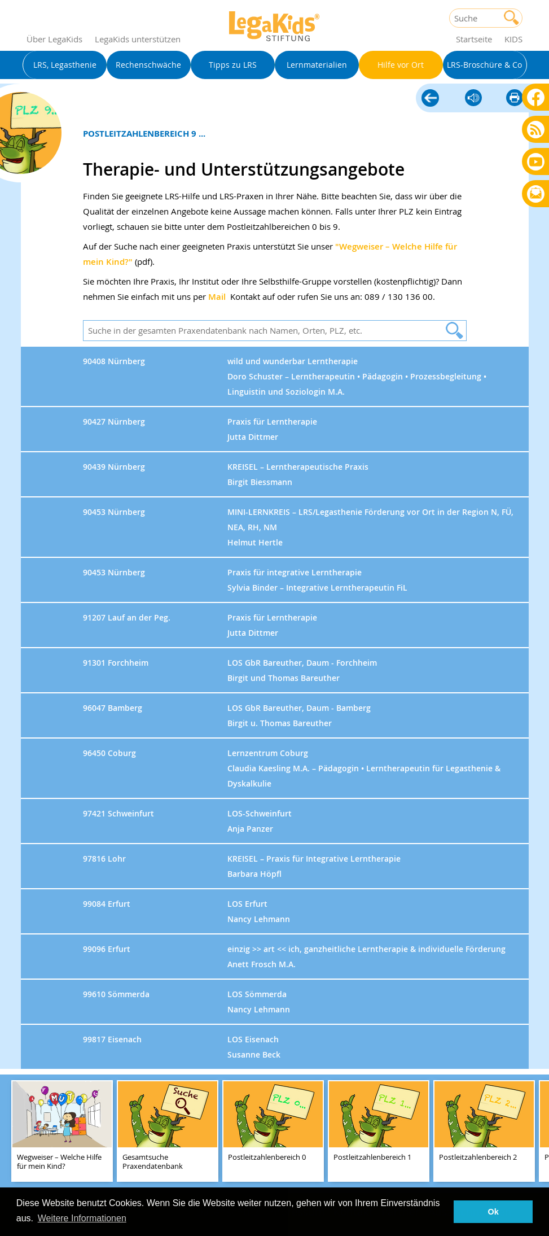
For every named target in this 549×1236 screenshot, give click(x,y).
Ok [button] (493, 1211)
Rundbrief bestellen (535, 194)
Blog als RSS (535, 130)
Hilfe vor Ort (430, 99)
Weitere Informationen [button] (82, 1218)
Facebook (535, 97)
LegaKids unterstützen (138, 39)
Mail (217, 297)
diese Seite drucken (514, 98)
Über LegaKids (54, 39)
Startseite (474, 39)
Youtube (535, 161)
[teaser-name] (62, 1131)
